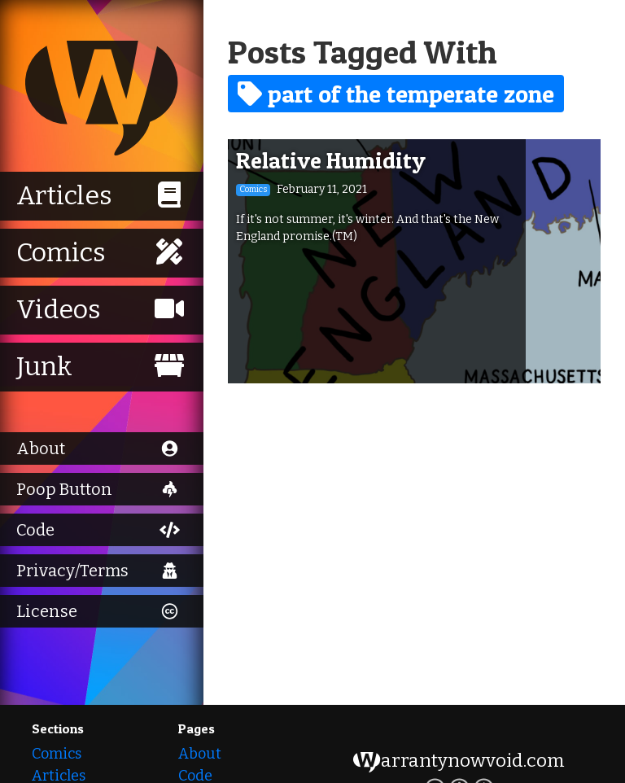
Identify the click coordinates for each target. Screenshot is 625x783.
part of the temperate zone (396, 93)
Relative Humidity (331, 160)
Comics (56, 754)
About (199, 754)
